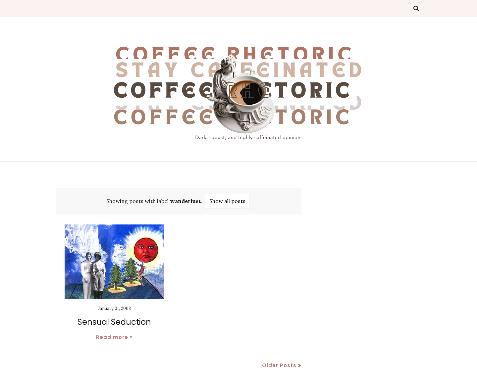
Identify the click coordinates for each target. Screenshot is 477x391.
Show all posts (227, 201)
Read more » (114, 337)
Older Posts (279, 365)
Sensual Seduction (114, 322)
